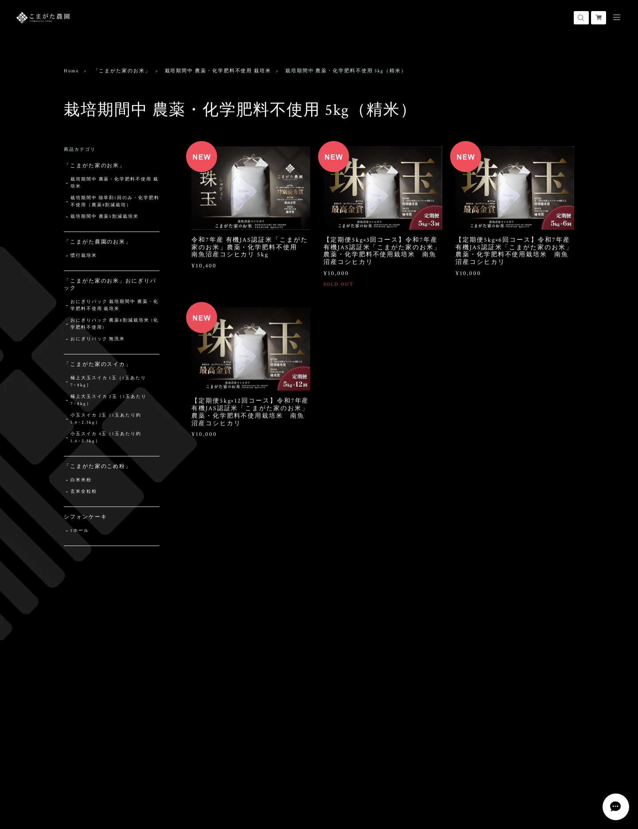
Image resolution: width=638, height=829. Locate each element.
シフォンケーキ (85, 517)
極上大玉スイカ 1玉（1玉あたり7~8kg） (108, 381)
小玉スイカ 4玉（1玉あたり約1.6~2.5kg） (105, 437)
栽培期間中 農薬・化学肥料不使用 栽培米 (218, 71)
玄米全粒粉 (83, 492)
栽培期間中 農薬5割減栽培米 (104, 217)
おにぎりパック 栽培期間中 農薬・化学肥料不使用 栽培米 (114, 305)
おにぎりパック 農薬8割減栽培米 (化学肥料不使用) (114, 324)
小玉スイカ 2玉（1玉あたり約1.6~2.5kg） (105, 419)
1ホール (79, 531)
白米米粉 (81, 480)
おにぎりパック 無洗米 (97, 339)
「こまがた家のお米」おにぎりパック (110, 284)
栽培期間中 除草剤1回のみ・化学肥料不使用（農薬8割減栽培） (115, 201)
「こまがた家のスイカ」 (98, 364)
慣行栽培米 (83, 256)
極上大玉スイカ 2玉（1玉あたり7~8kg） (108, 400)
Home (71, 71)
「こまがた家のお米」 (122, 71)
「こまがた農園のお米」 (98, 242)
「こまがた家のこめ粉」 (98, 466)
